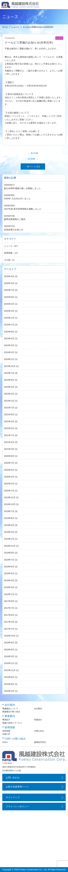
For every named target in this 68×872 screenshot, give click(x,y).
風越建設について (10, 708)
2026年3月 (9, 283)
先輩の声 (6, 734)
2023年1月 (9, 401)
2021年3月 (9, 449)
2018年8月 (9, 552)
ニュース (8, 246)
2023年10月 (9, 366)
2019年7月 (9, 511)
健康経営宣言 (40, 742)
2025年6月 (9, 297)
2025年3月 (9, 311)
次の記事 (33, 159)
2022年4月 (9, 421)
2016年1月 (9, 663)
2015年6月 (9, 684)
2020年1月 (9, 490)
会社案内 (38, 708)
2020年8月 (9, 456)
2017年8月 (9, 601)
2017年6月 (9, 615)
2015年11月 (9, 670)
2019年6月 (9, 518)
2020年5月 (9, 470)
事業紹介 (6, 720)
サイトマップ (13, 797)
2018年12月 (9, 546)
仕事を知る (39, 731)
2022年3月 (9, 428)
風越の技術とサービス (12, 723)
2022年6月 (9, 414)
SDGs (5, 742)
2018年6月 (9, 566)
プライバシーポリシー (17, 806)
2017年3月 (9, 622)
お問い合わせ (13, 777)
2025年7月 (9, 290)
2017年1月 (9, 629)
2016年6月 (9, 649)
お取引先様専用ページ (17, 786)
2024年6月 (9, 331)
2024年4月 (9, 338)
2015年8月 (9, 677)
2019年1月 (9, 539)
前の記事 (33, 153)
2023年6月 (9, 380)
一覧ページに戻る (33, 167)
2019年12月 (9, 497)
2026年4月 (9, 276)
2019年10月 (9, 504)
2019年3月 (9, 532)
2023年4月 (9, 387)
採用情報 (8, 253)
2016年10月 (9, 635)
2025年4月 (9, 304)
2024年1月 (9, 359)
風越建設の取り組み (11, 711)
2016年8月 (9, 642)
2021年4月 (9, 442)
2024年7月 (9, 324)
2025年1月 (9, 318)
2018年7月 (9, 559)
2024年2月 (9, 352)
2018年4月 (9, 580)
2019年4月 (9, 525)
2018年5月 (9, 573)
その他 (7, 260)
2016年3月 (9, 656)
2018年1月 (9, 594)
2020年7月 (9, 463)
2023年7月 (9, 373)
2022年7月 (9, 407)
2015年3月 (9, 691)
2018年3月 (9, 587)
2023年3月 (9, 394)
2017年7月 (9, 608)
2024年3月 (9, 345)
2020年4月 (9, 477)
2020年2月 (9, 483)
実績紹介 (38, 720)
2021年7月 (9, 435)
